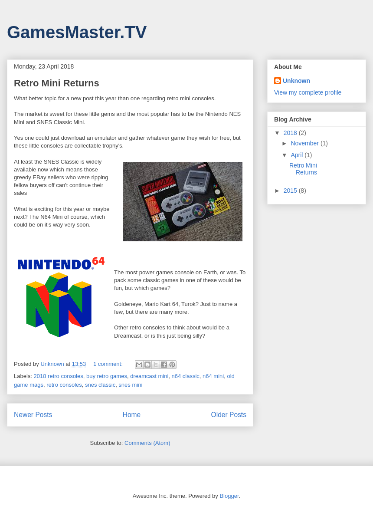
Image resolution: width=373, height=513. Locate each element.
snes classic (100, 384)
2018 (291, 132)
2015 (291, 190)
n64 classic (186, 376)
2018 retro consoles (58, 376)
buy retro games (106, 376)
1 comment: (108, 364)
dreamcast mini (149, 376)
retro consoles (64, 384)
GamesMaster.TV (77, 32)
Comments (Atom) (147, 443)
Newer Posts (33, 414)
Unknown (296, 80)
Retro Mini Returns (56, 83)
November (305, 143)
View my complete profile (307, 92)
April (297, 154)
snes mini (130, 384)
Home (132, 414)
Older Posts (228, 414)
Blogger (229, 496)
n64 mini (213, 376)
